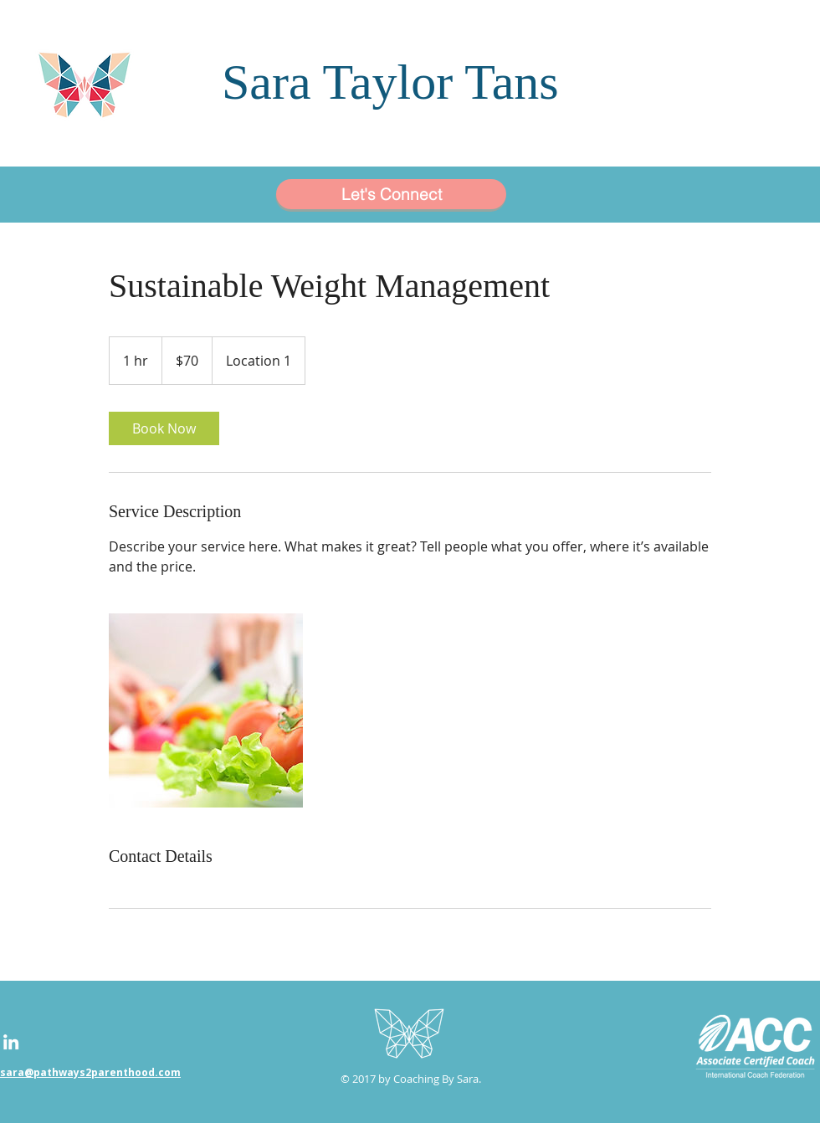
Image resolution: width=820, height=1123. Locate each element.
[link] (164, 428)
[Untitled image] (206, 710)
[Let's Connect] (391, 194)
